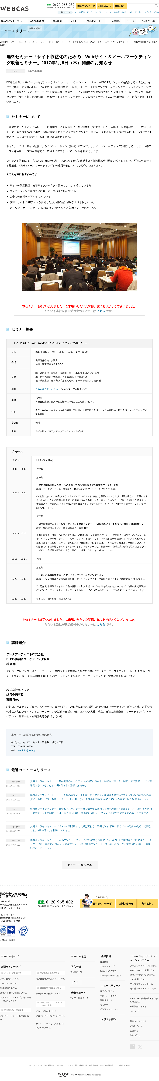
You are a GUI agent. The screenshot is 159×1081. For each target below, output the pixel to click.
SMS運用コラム (137, 979)
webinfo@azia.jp (26, 750)
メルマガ (134, 1010)
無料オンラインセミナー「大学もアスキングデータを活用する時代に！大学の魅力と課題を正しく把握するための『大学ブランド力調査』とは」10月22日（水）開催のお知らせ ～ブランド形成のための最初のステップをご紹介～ (91, 812)
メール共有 (114, 12)
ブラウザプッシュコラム (141, 983)
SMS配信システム (8, 987)
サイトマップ (31, 1063)
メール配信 (79, 12)
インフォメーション (109, 1009)
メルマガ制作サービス (46, 1010)
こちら (101, 311)
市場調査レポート (138, 1006)
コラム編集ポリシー (125, 1063)
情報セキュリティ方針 (64, 1063)
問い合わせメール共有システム (50, 978)
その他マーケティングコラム (143, 988)
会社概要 (104, 961)
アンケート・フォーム (97, 12)
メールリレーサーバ (9, 982)
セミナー (104, 1004)
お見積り (134, 1029)
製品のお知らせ (107, 991)
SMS (123, 12)
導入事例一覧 (76, 972)
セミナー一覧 (45, 42)
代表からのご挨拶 (108, 970)
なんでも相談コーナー (80, 997)
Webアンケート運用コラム (142, 970)
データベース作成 (142, 12)
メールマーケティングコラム (143, 965)
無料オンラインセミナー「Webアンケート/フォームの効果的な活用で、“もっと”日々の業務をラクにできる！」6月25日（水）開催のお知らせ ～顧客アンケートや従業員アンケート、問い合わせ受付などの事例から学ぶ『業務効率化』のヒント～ (90, 843)
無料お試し (120, 5)
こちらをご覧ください (46, 389)
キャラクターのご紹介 (110, 975)
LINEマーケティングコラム (142, 974)
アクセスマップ (107, 966)
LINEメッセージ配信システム (13, 992)
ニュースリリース (26, 42)
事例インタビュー (108, 995)
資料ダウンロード (84, 5)
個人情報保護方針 (46, 1063)
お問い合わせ (103, 5)
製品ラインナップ (9, 20)
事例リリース (106, 1000)
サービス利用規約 (108, 1063)
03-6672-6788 (25, 746)
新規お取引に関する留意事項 (87, 1063)
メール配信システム (9, 978)
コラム (156, 12)
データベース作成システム (48, 993)
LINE (130, 12)
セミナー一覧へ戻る (79, 864)
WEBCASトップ (7, 42)
